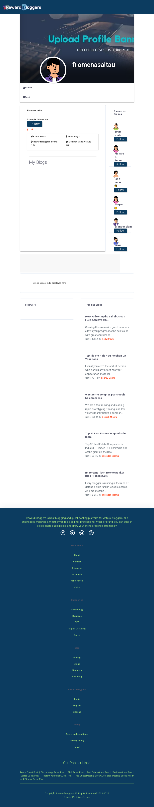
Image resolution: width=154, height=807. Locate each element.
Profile (27, 87)
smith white (118, 133)
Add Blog (77, 676)
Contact (77, 561)
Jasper (118, 206)
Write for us (77, 580)
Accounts (77, 574)
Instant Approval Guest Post (57, 775)
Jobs (77, 587)
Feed (26, 97)
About (77, 555)
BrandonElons (118, 226)
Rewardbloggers (65, 793)
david (118, 245)
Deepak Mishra (109, 417)
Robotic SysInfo (81, 797)
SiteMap (77, 712)
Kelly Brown (108, 339)
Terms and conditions (77, 734)
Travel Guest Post (29, 772)
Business (77, 616)
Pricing (77, 657)
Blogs (77, 664)
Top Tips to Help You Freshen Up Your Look (105, 357)
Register (77, 705)
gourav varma (108, 378)
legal (77, 747)
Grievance (77, 568)
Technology (77, 609)
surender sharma (110, 456)
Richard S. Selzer (118, 157)
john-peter (117, 182)
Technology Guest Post (53, 772)
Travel (77, 635)
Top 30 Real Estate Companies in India (105, 435)
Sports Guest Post (29, 775)
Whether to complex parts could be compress (105, 396)
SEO (77, 622)
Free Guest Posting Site (86, 775)
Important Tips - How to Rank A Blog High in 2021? (104, 474)
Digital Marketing (77, 628)
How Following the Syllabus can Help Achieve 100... (105, 318)
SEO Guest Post (76, 772)
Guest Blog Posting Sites (113, 775)
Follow (35, 124)
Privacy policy (77, 740)
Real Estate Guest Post (98, 772)
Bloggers (77, 670)
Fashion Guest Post (122, 772)
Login (77, 699)
